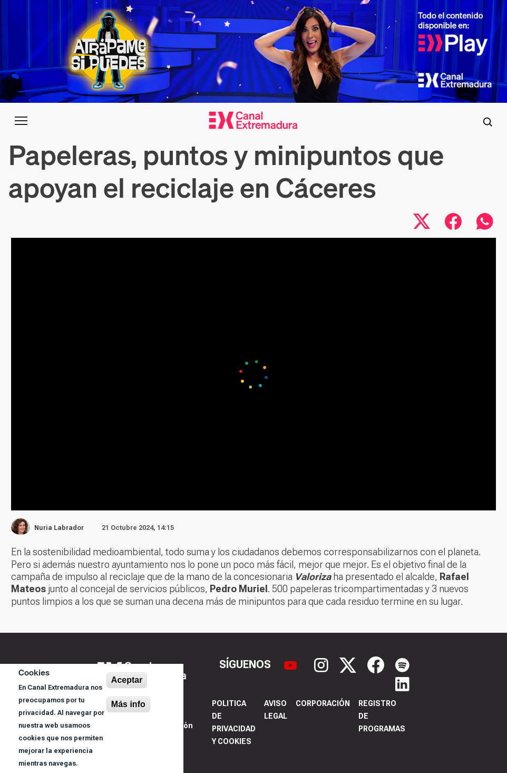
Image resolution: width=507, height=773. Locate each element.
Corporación (323, 703)
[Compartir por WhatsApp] (485, 221)
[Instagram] (322, 664)
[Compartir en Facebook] (453, 221)
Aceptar (127, 679)
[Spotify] (402, 664)
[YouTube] (292, 664)
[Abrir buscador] (487, 121)
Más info (128, 704)
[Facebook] (377, 664)
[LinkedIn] (402, 683)
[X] (349, 664)
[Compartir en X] (422, 221)
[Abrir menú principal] (21, 120)
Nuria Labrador (59, 528)
